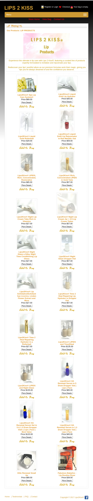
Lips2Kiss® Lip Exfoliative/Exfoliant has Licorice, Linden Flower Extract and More (26, 296)
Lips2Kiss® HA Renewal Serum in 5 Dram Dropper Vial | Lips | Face (67, 384)
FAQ (26, 497)
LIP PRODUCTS (27, 30)
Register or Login (51, 7)
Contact (34, 497)
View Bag (46, 19)
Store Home (34, 19)
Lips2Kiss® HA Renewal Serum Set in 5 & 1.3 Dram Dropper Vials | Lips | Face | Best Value (26, 427)
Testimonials (17, 497)
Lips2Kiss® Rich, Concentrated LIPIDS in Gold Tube (67, 177)
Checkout (66, 7)
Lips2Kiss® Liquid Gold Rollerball (26, 137)
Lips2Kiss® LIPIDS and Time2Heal (67, 343)
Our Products (13, 30)
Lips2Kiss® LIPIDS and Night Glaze (27, 386)
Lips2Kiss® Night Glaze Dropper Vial (67, 257)
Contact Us (59, 19)
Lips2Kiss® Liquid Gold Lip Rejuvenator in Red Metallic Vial (67, 136)
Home (7, 497)
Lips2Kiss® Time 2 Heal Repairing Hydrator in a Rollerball (26, 340)
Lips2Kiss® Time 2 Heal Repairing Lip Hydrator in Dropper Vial (67, 297)
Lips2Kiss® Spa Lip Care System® (26, 96)
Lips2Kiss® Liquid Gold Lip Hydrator (67, 95)
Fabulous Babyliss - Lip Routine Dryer (67, 474)
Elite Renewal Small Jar (26, 474)
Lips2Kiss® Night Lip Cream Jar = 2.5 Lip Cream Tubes (67, 219)
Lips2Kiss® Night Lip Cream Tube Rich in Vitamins (27, 219)
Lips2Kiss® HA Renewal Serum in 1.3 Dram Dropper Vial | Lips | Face (67, 428)
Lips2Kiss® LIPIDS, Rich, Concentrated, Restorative (26, 177)
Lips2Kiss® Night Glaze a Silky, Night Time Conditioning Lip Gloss (26, 255)
